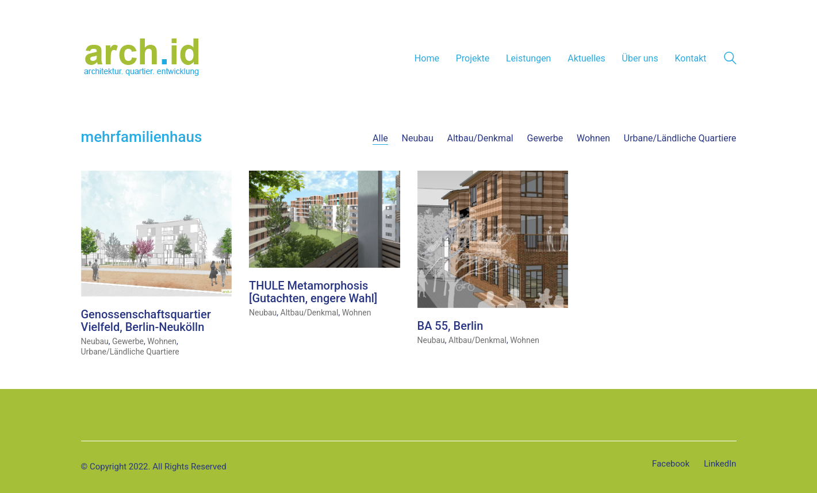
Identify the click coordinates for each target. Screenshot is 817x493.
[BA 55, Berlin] (493, 240)
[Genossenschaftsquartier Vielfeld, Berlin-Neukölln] (156, 234)
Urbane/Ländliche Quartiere (680, 138)
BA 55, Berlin (450, 326)
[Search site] (730, 60)
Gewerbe (545, 138)
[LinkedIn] (720, 464)
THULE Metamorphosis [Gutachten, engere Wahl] (313, 292)
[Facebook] (670, 464)
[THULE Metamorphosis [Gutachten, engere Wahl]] (324, 220)
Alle (380, 138)
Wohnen (593, 138)
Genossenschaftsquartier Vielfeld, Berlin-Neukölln (146, 321)
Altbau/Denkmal (480, 138)
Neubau (418, 138)
